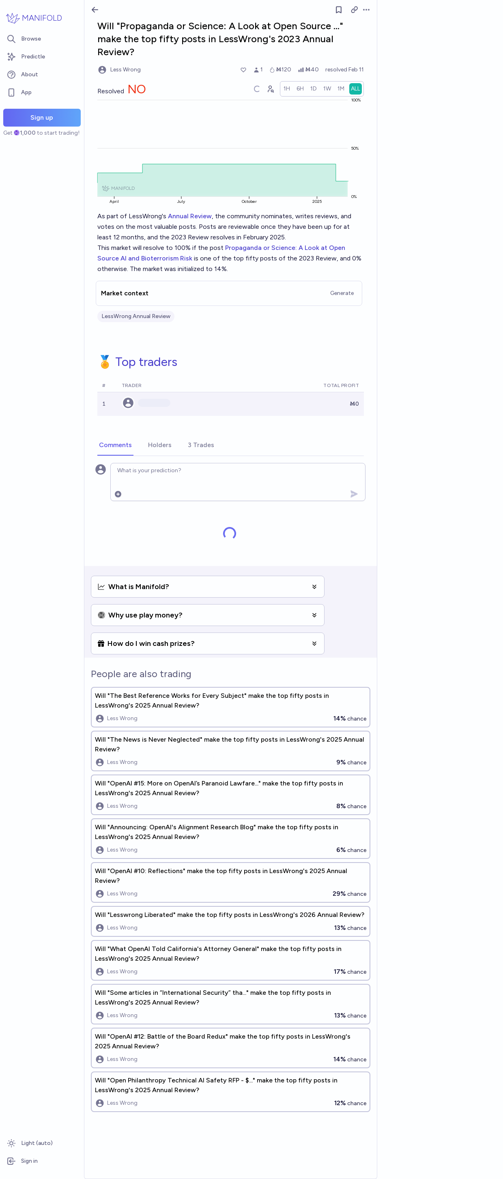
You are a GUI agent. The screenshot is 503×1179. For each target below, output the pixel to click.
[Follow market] (339, 9)
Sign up (41, 117)
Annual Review (190, 216)
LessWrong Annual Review (135, 316)
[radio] (287, 89)
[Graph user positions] (270, 88)
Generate (342, 293)
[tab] (115, 445)
